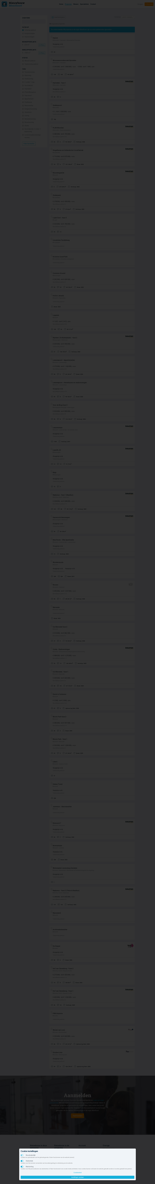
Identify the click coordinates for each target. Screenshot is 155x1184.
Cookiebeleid (78, 1172)
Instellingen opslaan (77, 1177)
